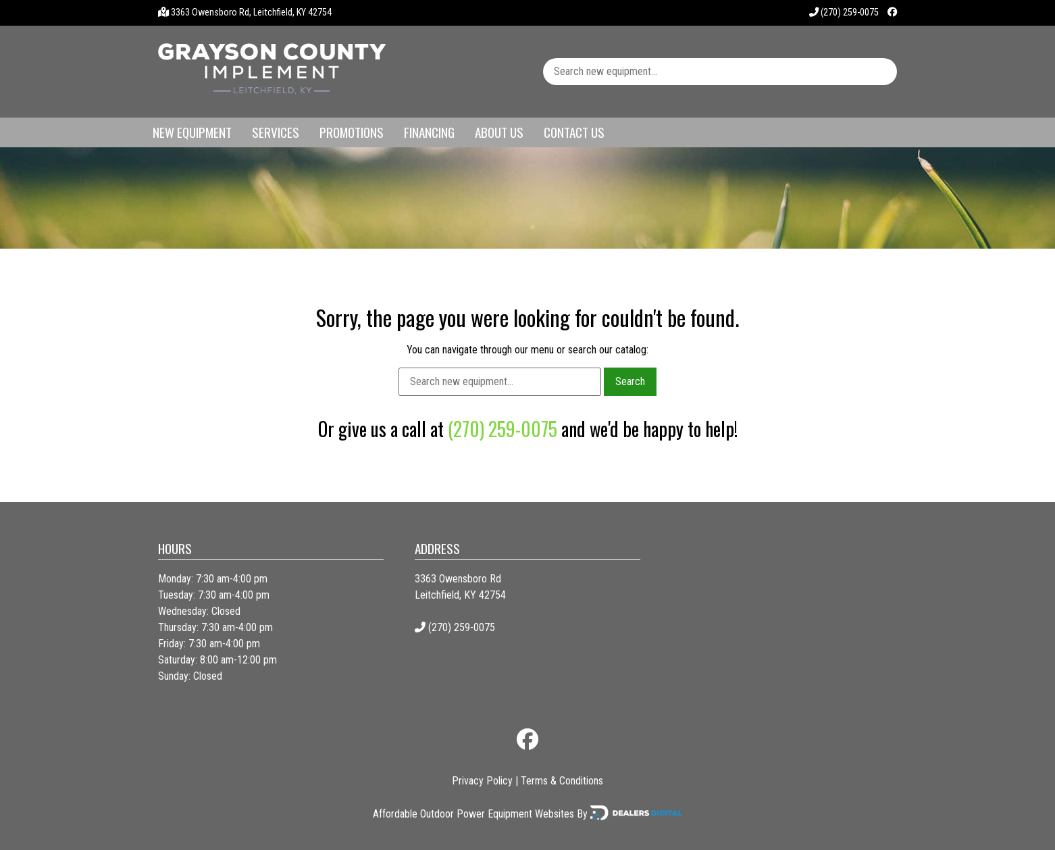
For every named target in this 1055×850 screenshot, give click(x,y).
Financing (429, 132)
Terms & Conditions (562, 780)
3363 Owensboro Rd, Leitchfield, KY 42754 (251, 12)
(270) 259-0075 (844, 12)
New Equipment (192, 132)
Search (630, 381)
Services (275, 132)
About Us (499, 132)
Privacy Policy (482, 780)
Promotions (351, 132)
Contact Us (574, 132)
